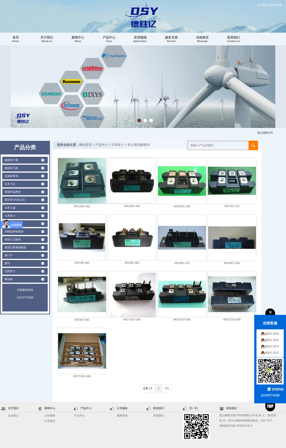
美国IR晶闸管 (13, 191)
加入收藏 (276, 5)
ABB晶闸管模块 (14, 231)
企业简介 (13, 415)
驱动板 (9, 279)
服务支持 (171, 39)
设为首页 (262, 5)
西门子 (9, 255)
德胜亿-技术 (272, 346)
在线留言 (202, 39)
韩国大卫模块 (13, 239)
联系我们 (233, 39)
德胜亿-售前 (272, 333)
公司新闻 (49, 415)
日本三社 (10, 184)
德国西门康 (11, 160)
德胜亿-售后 (272, 352)
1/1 (167, 388)
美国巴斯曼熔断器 (15, 247)
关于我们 (46, 39)
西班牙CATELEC (15, 199)
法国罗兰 (10, 271)
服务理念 (122, 415)
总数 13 (147, 388)
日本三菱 (10, 207)
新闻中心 (78, 39)
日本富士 (10, 215)
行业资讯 (49, 421)
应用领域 (140, 39)
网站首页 (85, 145)
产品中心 (109, 39)
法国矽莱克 (11, 176)
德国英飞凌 (11, 168)
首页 (15, 39)
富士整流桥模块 (139, 145)
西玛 (7, 263)
